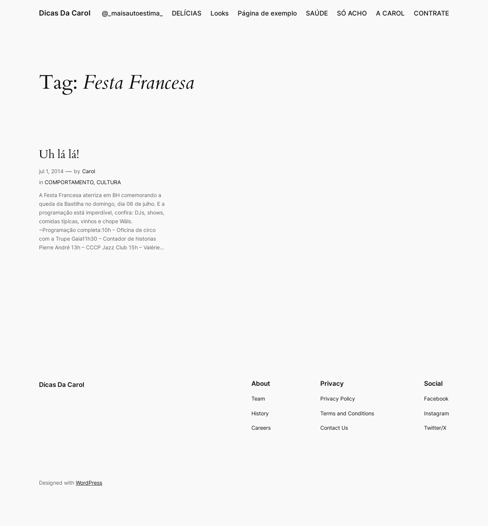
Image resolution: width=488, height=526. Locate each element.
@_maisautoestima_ (132, 13)
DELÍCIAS (186, 13)
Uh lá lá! (59, 155)
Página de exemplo (267, 13)
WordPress (89, 482)
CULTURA (109, 182)
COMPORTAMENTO (69, 182)
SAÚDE (317, 13)
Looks (219, 13)
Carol (88, 171)
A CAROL (390, 13)
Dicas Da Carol (64, 12)
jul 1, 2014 (51, 171)
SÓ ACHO (352, 13)
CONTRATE (431, 13)
